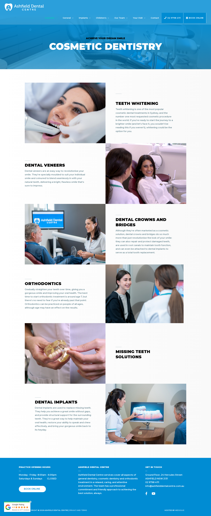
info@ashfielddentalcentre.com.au (164, 486)
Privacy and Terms (78, 510)
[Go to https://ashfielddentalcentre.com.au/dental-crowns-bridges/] (144, 236)
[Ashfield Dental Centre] (24, 7)
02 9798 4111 (152, 482)
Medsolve (179, 510)
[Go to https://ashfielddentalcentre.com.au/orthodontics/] (57, 296)
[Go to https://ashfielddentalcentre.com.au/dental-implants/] (63, 416)
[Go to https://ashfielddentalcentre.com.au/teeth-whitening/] (144, 114)
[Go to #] (144, 355)
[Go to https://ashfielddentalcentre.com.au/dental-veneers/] (55, 176)
